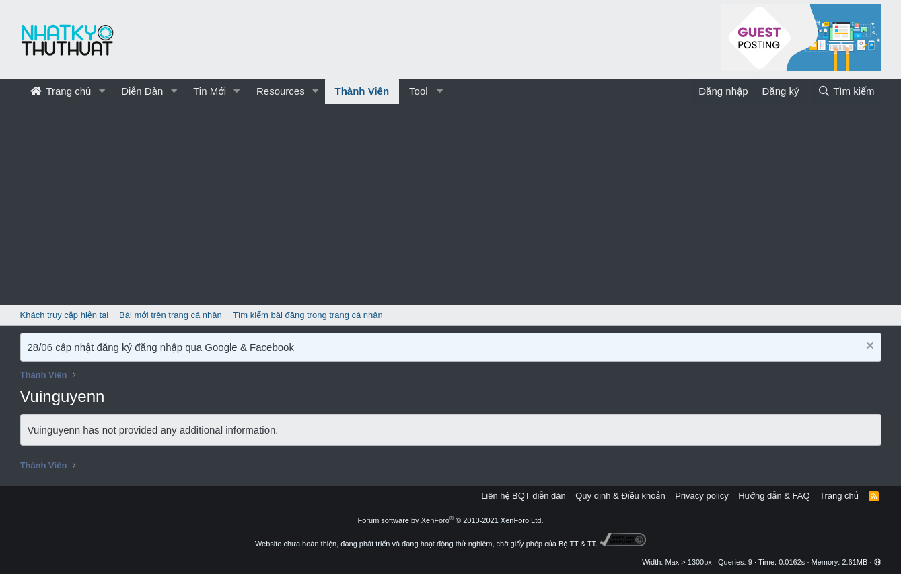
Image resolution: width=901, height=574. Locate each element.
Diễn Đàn (142, 91)
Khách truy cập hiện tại (64, 315)
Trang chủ (61, 91)
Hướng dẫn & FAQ (773, 496)
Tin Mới (209, 91)
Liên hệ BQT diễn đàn (523, 496)
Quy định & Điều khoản (620, 496)
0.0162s (792, 562)
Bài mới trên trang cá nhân (170, 315)
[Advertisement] (451, 204)
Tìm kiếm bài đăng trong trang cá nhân (308, 315)
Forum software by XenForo (451, 520)
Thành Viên (362, 91)
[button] (101, 91)
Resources (280, 91)
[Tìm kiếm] (846, 91)
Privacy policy (701, 496)
